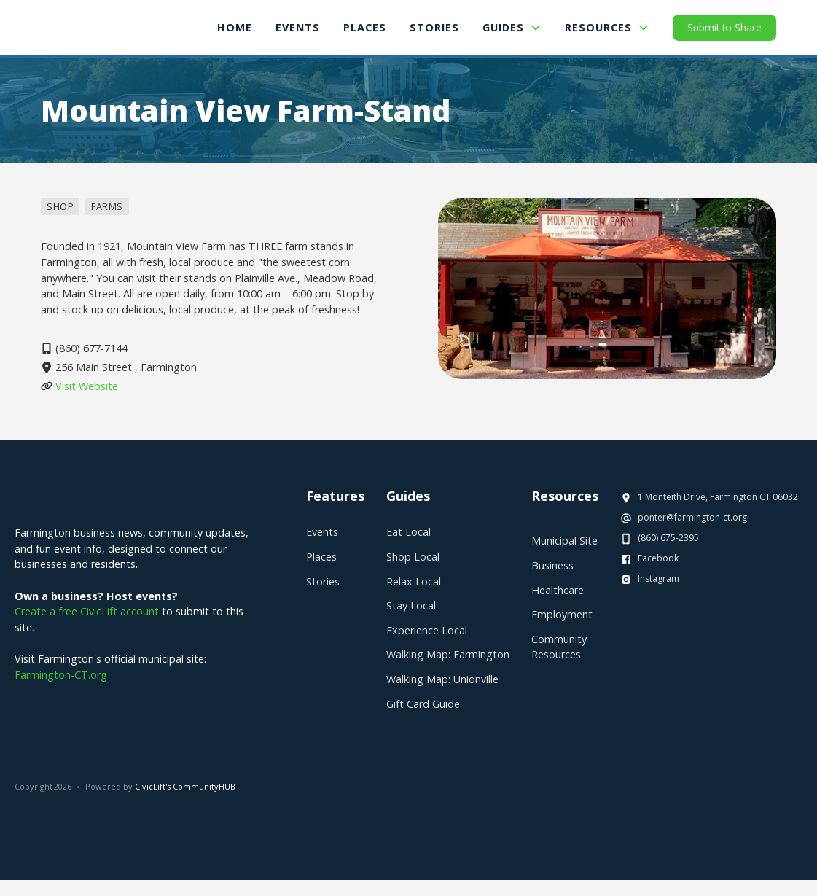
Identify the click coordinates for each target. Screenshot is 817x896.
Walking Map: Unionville (442, 679)
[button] (512, 28)
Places (321, 557)
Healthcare (557, 590)
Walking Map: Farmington (447, 654)
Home (234, 27)
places (364, 27)
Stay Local (411, 605)
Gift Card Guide (423, 704)
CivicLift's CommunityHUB (185, 786)
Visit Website (86, 386)
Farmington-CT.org (61, 675)
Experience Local (426, 630)
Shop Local (412, 557)
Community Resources (559, 647)
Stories (434, 27)
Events (297, 27)
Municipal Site (564, 541)
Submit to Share (724, 27)
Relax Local (413, 581)
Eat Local (408, 532)
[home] (106, 28)
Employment (562, 614)
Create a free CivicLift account (87, 611)
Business (552, 565)
